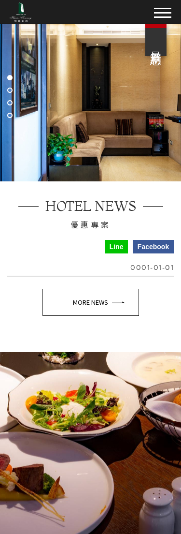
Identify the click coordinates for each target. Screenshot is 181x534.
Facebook (153, 247)
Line (117, 247)
